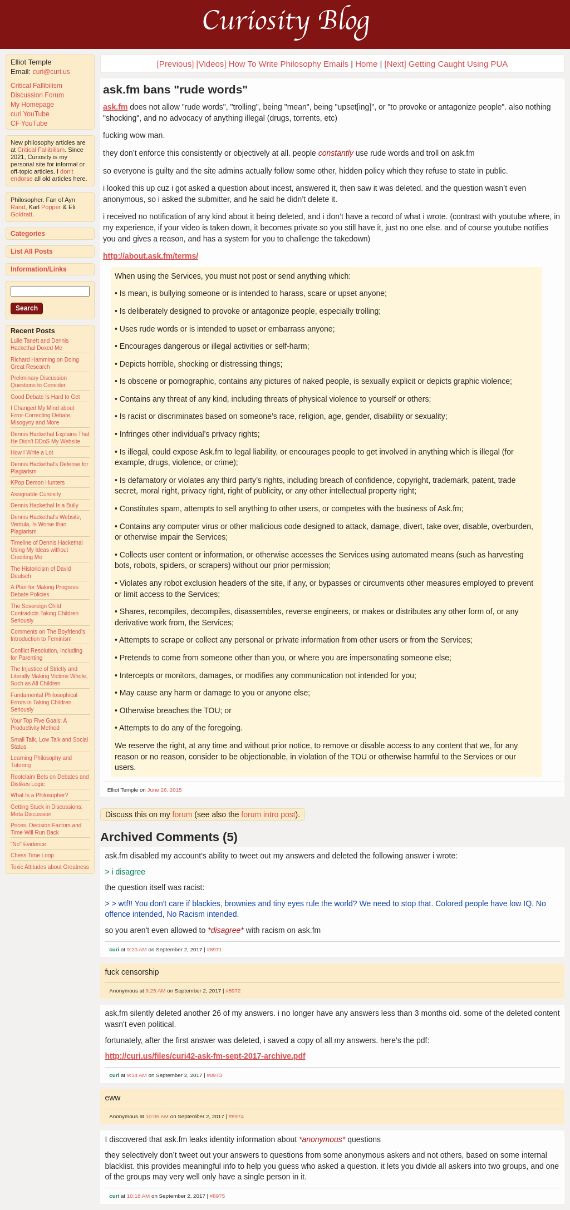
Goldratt (21, 214)
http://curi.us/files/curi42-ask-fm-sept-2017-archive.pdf (205, 1055)
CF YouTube (29, 123)
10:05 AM (157, 1116)
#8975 (217, 1196)
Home (366, 63)
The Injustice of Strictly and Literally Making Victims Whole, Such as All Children (49, 676)
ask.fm (115, 106)
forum (183, 814)
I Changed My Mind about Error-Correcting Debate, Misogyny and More (43, 415)
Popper (51, 207)
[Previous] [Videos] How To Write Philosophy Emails (252, 63)
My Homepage (32, 104)
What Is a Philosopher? (39, 795)
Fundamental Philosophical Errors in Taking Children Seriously (44, 702)
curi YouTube (30, 114)
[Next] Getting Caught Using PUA (446, 63)
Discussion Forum (37, 95)
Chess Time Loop (32, 855)
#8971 (214, 949)
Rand (18, 207)
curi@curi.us (51, 72)
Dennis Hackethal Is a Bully (44, 505)
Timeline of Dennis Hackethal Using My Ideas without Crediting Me (47, 550)
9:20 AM (137, 949)
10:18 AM (138, 1196)
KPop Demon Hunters (38, 483)
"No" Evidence (28, 844)
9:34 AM (137, 1075)
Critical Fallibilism (36, 86)
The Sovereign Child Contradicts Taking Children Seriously (44, 613)
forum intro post (268, 814)
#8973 (214, 1075)
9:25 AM (156, 990)
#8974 (236, 1116)
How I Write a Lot (32, 453)
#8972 (232, 990)
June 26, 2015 (165, 790)
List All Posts (32, 251)
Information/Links (39, 269)
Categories (28, 234)
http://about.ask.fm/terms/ (150, 255)
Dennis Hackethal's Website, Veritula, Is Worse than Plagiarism (46, 524)
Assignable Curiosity (36, 494)
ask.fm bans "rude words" (175, 89)
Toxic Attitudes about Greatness (50, 867)
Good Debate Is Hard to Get (45, 397)
